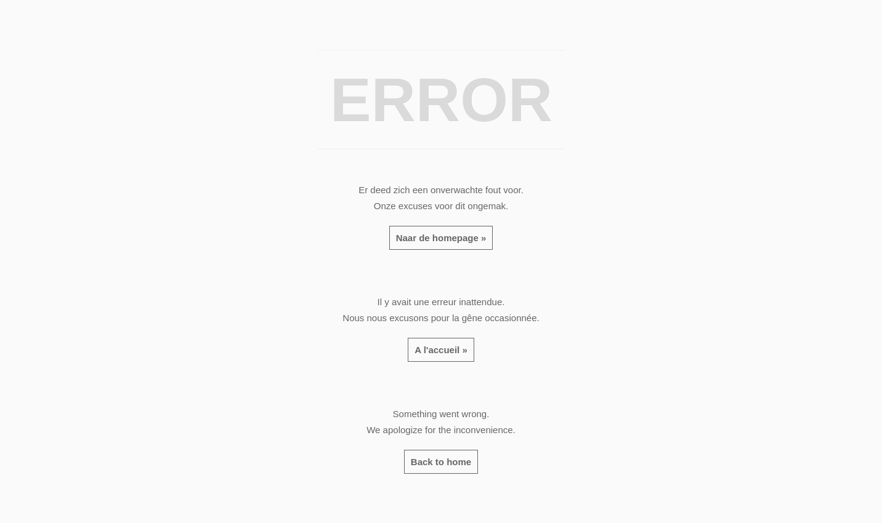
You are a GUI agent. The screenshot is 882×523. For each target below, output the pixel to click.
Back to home (441, 462)
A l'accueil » (441, 350)
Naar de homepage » (441, 238)
